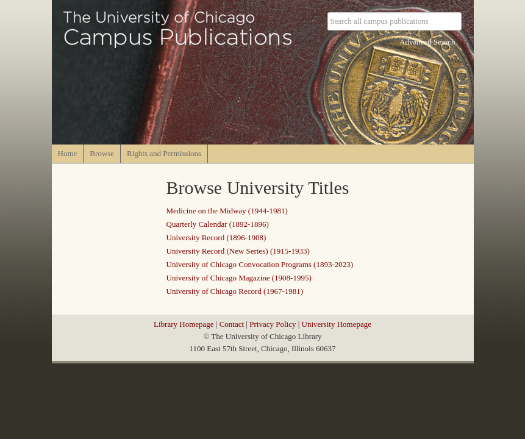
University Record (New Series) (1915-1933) (238, 250)
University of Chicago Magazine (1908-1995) (239, 277)
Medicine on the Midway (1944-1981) (227, 210)
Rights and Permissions (164, 153)
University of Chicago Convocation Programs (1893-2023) (260, 264)
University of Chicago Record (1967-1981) (235, 291)
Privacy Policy (272, 324)
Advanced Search (427, 41)
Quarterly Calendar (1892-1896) (217, 224)
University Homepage (336, 324)
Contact (232, 324)
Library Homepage (184, 324)
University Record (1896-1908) (216, 237)
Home (67, 153)
